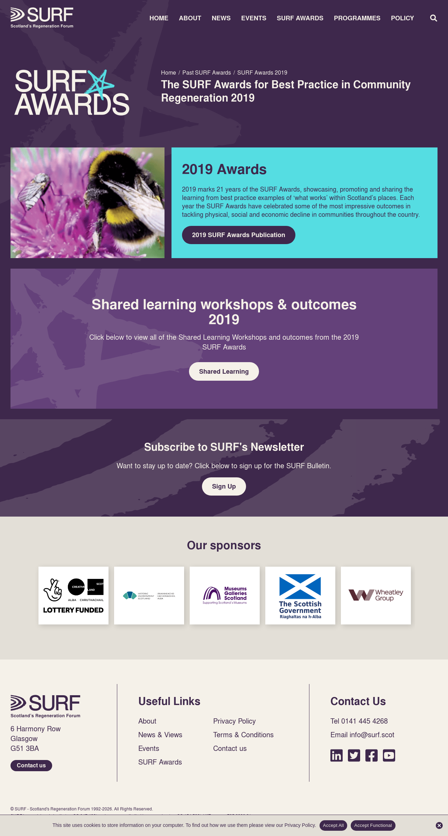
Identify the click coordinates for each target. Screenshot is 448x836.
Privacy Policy (234, 722)
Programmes (357, 18)
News (221, 18)
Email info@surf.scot (362, 736)
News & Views (160, 736)
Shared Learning (224, 372)
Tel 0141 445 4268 (359, 722)
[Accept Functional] (439, 825)
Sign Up (224, 487)
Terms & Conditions (243, 736)
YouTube (389, 757)
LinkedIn (336, 757)
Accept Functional (373, 825)
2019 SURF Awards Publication (239, 235)
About (190, 18)
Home (42, 18)
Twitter (354, 757)
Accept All (333, 825)
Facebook (371, 757)
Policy (402, 18)
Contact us (31, 767)
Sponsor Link (73, 597)
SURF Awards (300, 18)
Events (253, 18)
